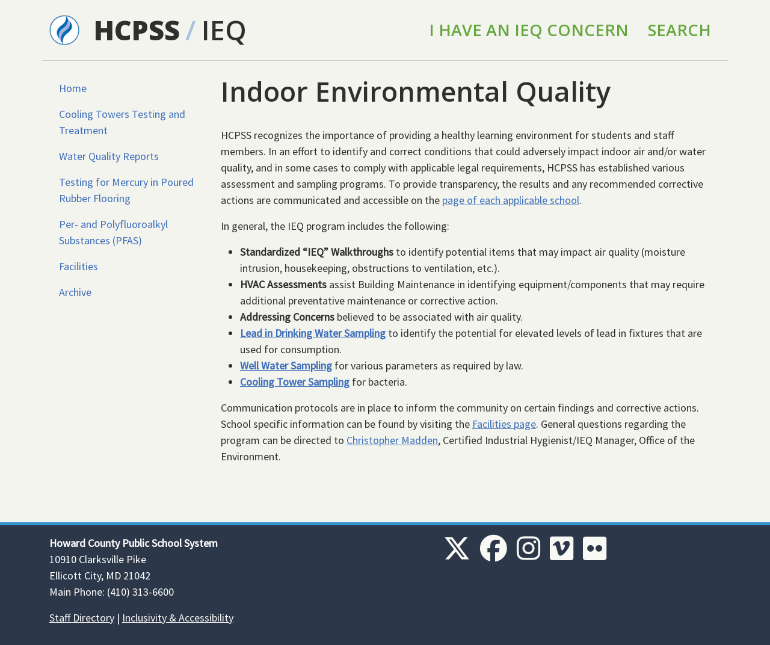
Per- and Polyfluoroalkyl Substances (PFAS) (113, 232)
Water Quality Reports (109, 156)
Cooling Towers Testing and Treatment (122, 122)
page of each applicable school (510, 200)
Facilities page (504, 424)
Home (73, 88)
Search (679, 30)
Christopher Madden (392, 440)
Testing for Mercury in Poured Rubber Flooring (126, 190)
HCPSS (137, 29)
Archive (75, 292)
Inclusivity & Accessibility (177, 618)
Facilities (78, 266)
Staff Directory (81, 618)
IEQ (224, 29)
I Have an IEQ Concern (529, 30)
